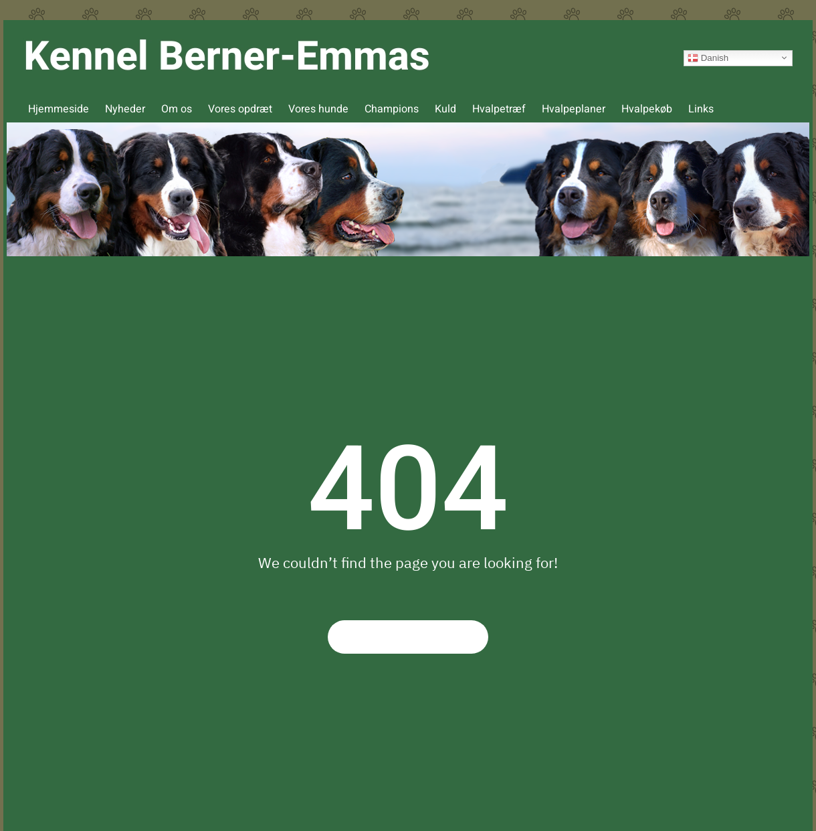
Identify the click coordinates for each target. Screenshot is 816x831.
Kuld (445, 109)
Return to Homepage (408, 636)
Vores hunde (318, 109)
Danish (708, 57)
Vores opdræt (240, 109)
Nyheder (125, 109)
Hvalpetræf (499, 109)
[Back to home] (226, 57)
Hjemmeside (58, 109)
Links (701, 109)
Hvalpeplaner (573, 109)
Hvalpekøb (646, 109)
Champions (392, 109)
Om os (176, 109)
